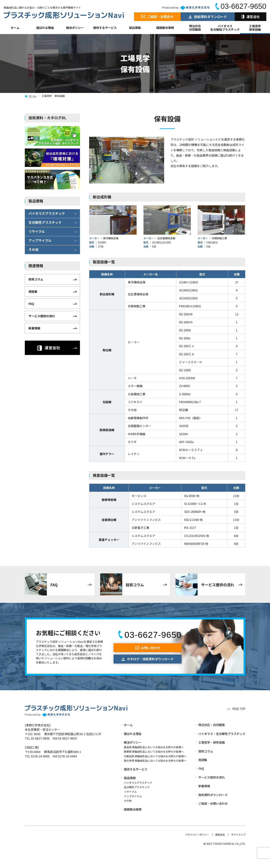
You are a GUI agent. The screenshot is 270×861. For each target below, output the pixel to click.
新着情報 (204, 794)
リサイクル (130, 800)
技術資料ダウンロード (213, 803)
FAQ (201, 777)
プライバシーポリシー (194, 842)
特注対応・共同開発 (211, 733)
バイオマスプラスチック (138, 791)
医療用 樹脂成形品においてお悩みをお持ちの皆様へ (154, 760)
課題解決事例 (165, 27)
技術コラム (205, 759)
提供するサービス (135, 777)
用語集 (202, 768)
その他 (128, 809)
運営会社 (218, 842)
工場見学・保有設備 (211, 751)
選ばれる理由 (45, 27)
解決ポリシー (133, 751)
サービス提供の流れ (211, 785)
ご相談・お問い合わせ (213, 811)
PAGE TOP (238, 717)
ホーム (15, 27)
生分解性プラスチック (137, 795)
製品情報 (135, 27)
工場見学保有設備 (255, 28)
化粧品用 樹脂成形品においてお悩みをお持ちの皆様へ (155, 764)
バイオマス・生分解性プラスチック (221, 742)
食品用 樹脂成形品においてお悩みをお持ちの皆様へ (154, 755)
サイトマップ (237, 842)
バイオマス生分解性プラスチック (225, 28)
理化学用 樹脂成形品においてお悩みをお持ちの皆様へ (155, 769)
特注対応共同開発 (195, 28)
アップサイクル (133, 804)
